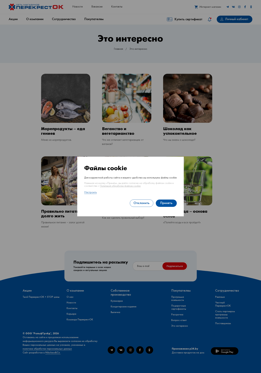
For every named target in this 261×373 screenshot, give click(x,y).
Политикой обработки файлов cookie (120, 186)
